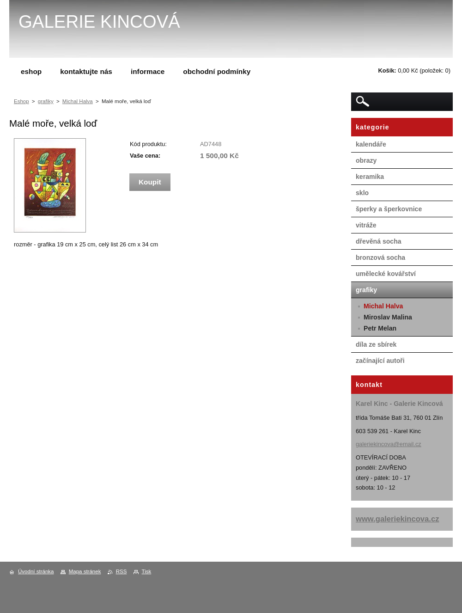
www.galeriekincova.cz (397, 519)
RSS (121, 571)
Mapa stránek (85, 571)
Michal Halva (77, 101)
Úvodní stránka (36, 571)
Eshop (21, 101)
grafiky (46, 101)
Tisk (147, 571)
